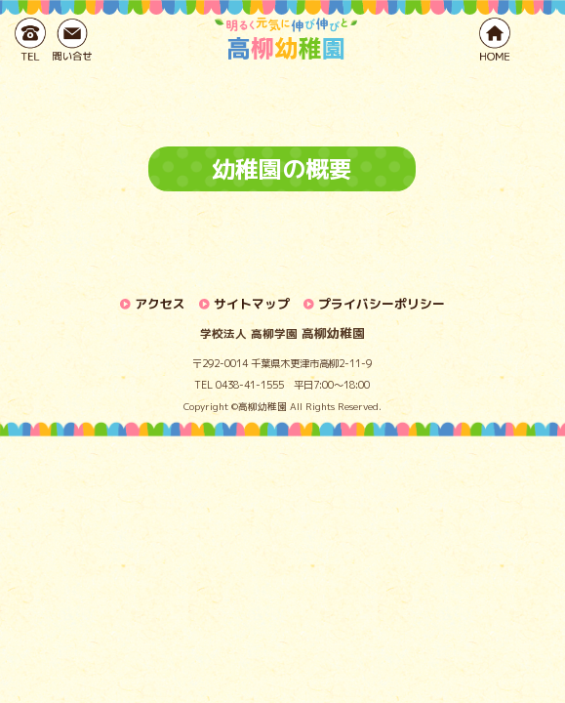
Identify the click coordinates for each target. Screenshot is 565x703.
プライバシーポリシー (381, 303)
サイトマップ (252, 303)
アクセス (160, 303)
